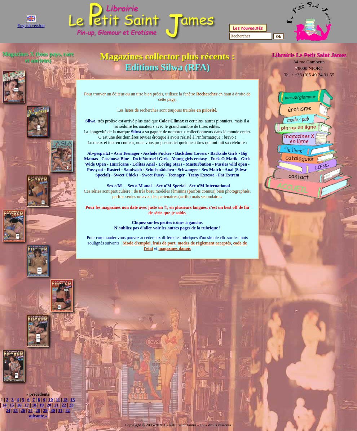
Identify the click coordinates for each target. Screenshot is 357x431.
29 (45, 410)
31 (60, 410)
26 (23, 410)
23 (71, 405)
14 (4, 405)
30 (52, 410)
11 (58, 399)
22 (64, 405)
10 (50, 399)
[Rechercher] (250, 36)
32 (68, 410)
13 (72, 399)
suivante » (37, 415)
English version (31, 25)
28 (38, 410)
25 (15, 410)
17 (27, 405)
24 (8, 410)
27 (30, 410)
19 (41, 405)
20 (49, 405)
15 (12, 405)
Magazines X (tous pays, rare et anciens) (38, 57)
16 (19, 405)
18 (34, 405)
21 (56, 405)
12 (65, 399)
